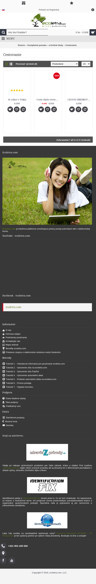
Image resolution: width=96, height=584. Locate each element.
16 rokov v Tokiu (17, 99)
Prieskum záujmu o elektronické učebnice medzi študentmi (31, 352)
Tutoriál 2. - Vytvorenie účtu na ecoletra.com (24, 367)
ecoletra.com (13, 307)
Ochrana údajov (11, 334)
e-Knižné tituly (56, 45)
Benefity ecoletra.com (14, 348)
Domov (21, 45)
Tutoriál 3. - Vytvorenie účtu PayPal (20, 371)
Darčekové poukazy (13, 417)
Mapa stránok (10, 345)
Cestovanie (71, 45)
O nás (6, 330)
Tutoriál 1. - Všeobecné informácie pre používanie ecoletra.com (33, 364)
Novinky (7, 425)
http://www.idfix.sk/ (31, 498)
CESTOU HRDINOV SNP (79, 99)
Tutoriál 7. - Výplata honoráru (17, 387)
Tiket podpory (10, 402)
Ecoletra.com (9, 229)
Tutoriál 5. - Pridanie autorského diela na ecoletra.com (29, 379)
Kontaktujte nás (11, 341)
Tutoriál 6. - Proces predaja (16, 383)
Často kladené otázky (14, 398)
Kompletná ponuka (36, 45)
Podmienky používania (14, 337)
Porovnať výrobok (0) (26, 64)
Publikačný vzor (11, 406)
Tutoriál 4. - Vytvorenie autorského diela (22, 375)
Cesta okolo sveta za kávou (48, 99)
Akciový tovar (9, 421)
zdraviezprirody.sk (10, 468)
